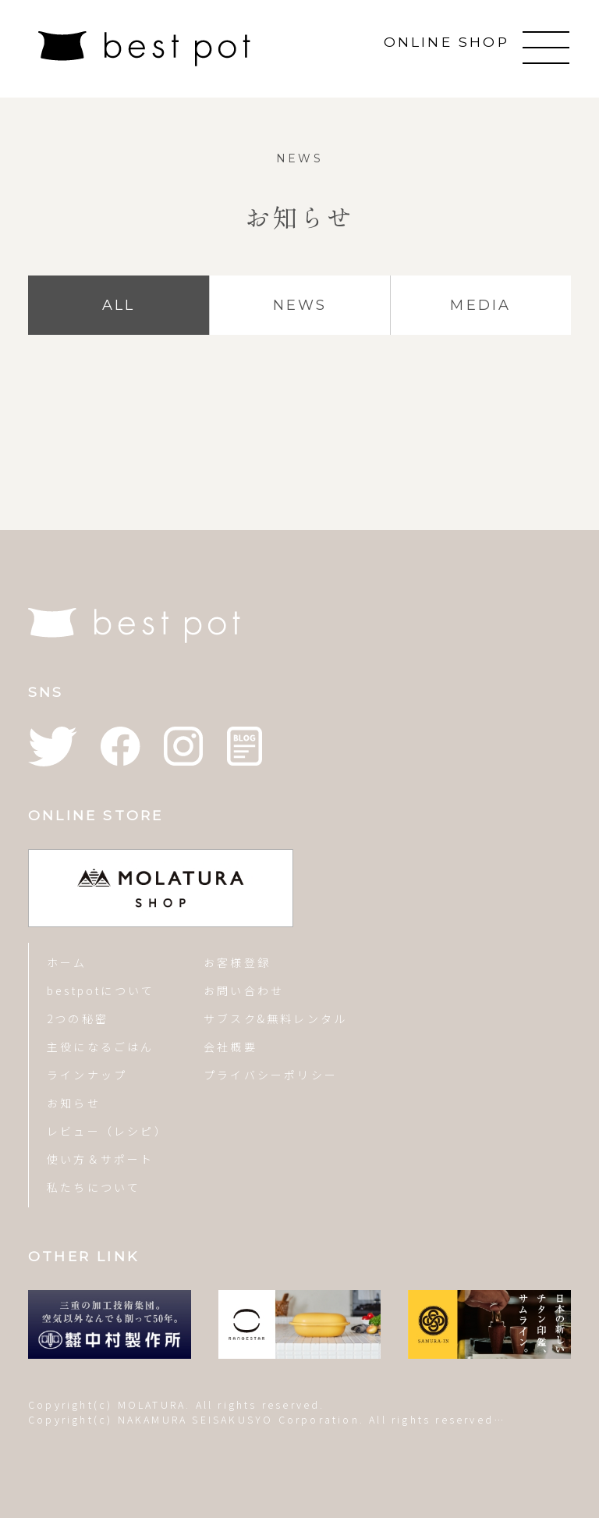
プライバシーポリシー (271, 1075)
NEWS (300, 305)
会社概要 (230, 1046)
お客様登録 (237, 962)
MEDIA (480, 305)
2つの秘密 (77, 1018)
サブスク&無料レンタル (275, 1018)
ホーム (67, 962)
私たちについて (93, 1187)
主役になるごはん (100, 1046)
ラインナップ (87, 1075)
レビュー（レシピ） (107, 1131)
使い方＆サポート (100, 1159)
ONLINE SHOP (446, 42)
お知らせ (74, 1103)
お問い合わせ (244, 990)
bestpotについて (100, 990)
